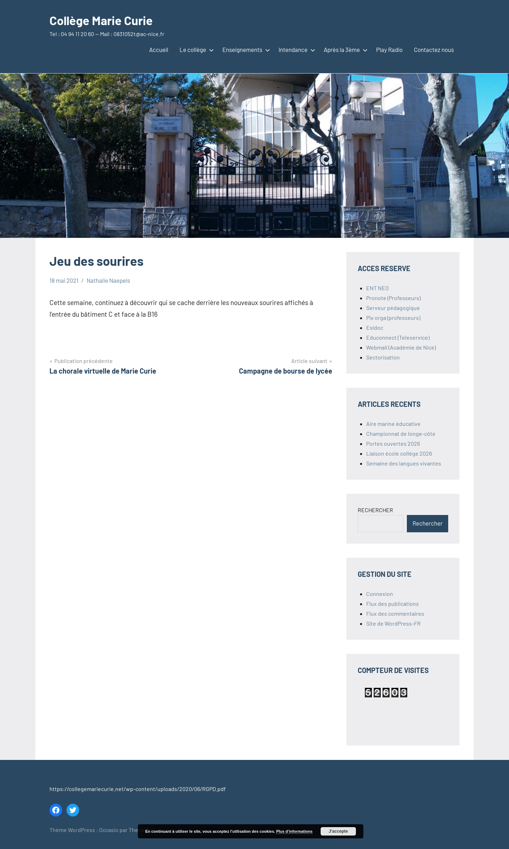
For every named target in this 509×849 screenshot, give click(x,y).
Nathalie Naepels (108, 280)
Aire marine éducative (393, 423)
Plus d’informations (294, 831)
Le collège (195, 49)
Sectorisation (383, 357)
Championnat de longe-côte (400, 433)
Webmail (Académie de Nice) (401, 347)
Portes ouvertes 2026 (393, 443)
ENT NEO (377, 288)
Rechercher (428, 523)
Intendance (295, 49)
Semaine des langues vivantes (403, 463)
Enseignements (244, 49)
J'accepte (338, 831)
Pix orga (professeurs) (393, 317)
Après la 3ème (344, 49)
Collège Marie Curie (103, 20)
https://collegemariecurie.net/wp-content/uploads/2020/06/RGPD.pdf (137, 788)
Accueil (158, 49)
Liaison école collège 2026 (399, 453)
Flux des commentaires (395, 613)
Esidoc (374, 327)
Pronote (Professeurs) (393, 297)
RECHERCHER (375, 510)
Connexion (379, 593)
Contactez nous (434, 49)
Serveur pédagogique (393, 307)
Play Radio (389, 49)
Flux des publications (392, 603)
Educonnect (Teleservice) (397, 337)
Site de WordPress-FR (393, 623)
